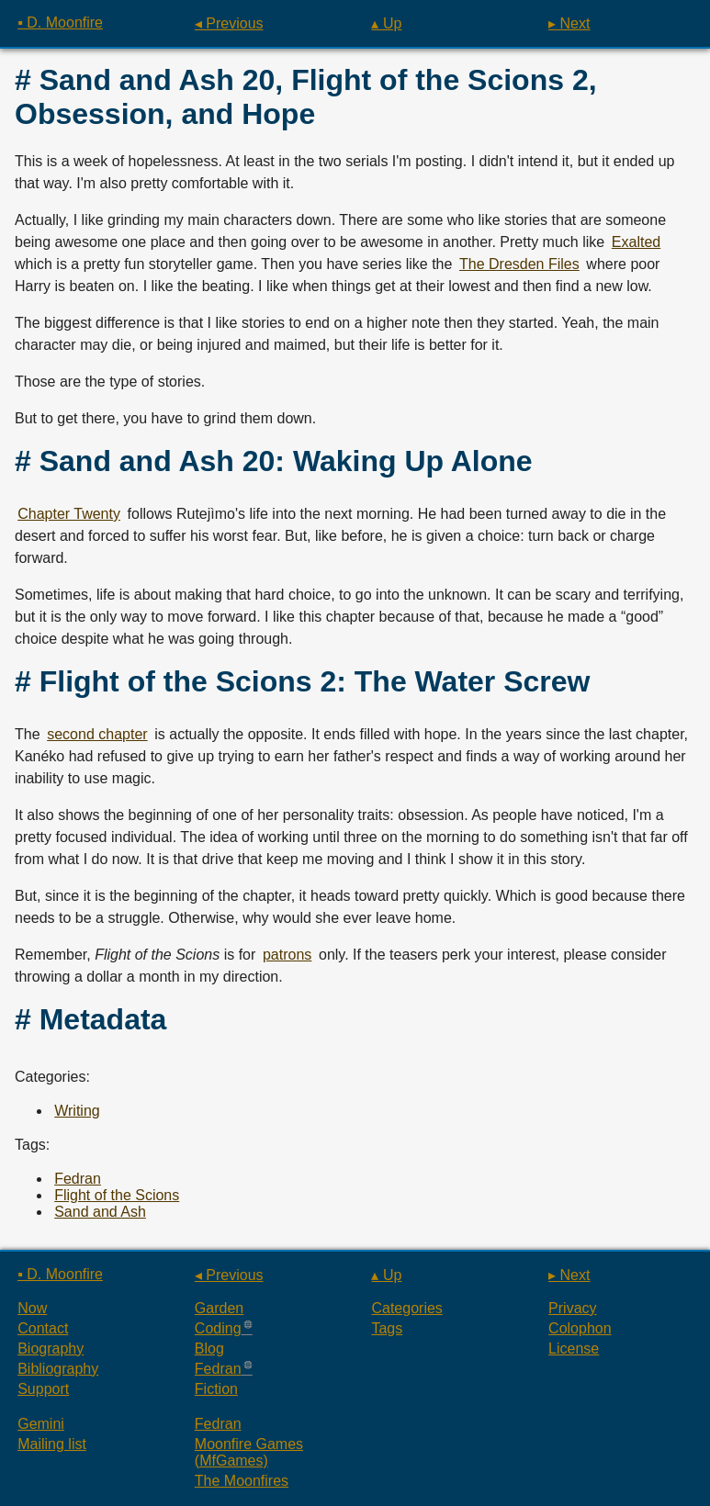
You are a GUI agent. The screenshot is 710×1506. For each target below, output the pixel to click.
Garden (219, 1308)
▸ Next (569, 23)
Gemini (40, 1424)
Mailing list (51, 1444)
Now (32, 1308)
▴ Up (386, 23)
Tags (386, 1328)
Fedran (77, 1178)
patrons (287, 954)
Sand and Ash (100, 1211)
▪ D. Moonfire (60, 22)
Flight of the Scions (116, 1195)
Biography (50, 1348)
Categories (406, 1308)
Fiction (216, 1389)
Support (43, 1389)
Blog (209, 1348)
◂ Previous (229, 23)
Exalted (636, 242)
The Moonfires (241, 1481)
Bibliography (57, 1369)
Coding (218, 1328)
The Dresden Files (519, 264)
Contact (42, 1328)
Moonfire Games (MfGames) (249, 1452)
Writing (77, 1110)
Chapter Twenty (68, 514)
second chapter (97, 734)
